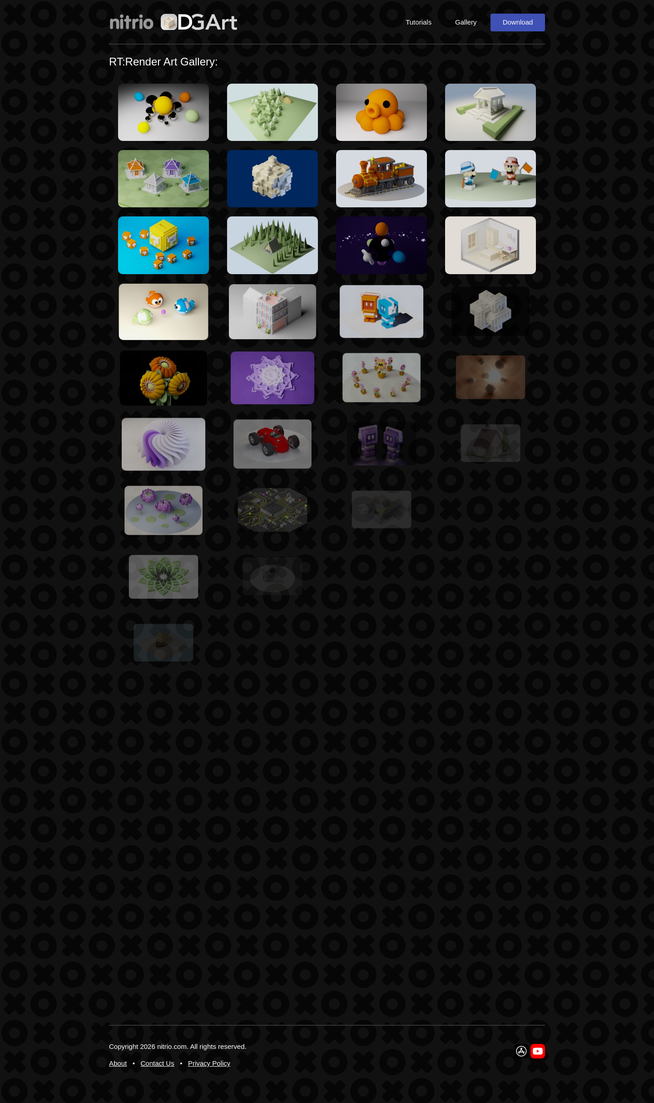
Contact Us (157, 1063)
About (118, 1063)
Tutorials (418, 22)
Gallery (466, 22)
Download (518, 22)
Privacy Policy (209, 1063)
